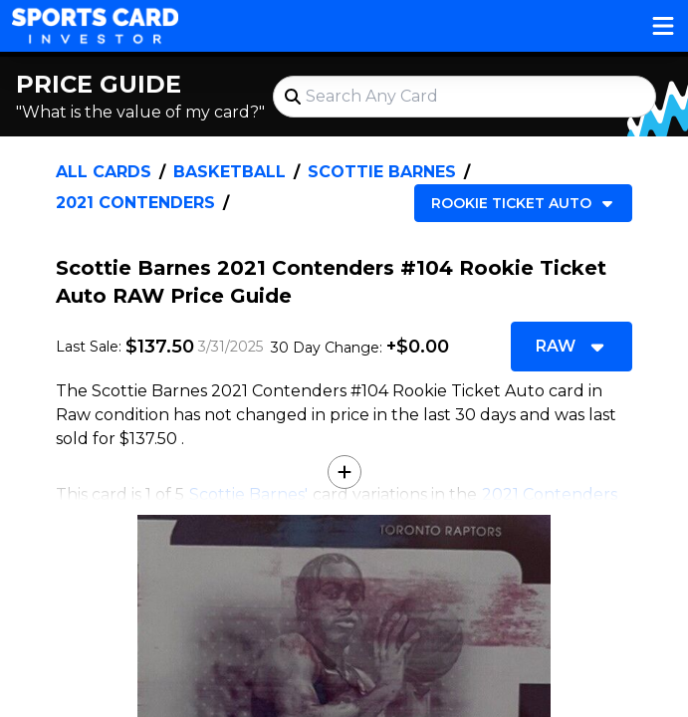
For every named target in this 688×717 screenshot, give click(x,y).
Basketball (229, 171)
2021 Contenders (135, 202)
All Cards (103, 171)
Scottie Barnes (382, 171)
